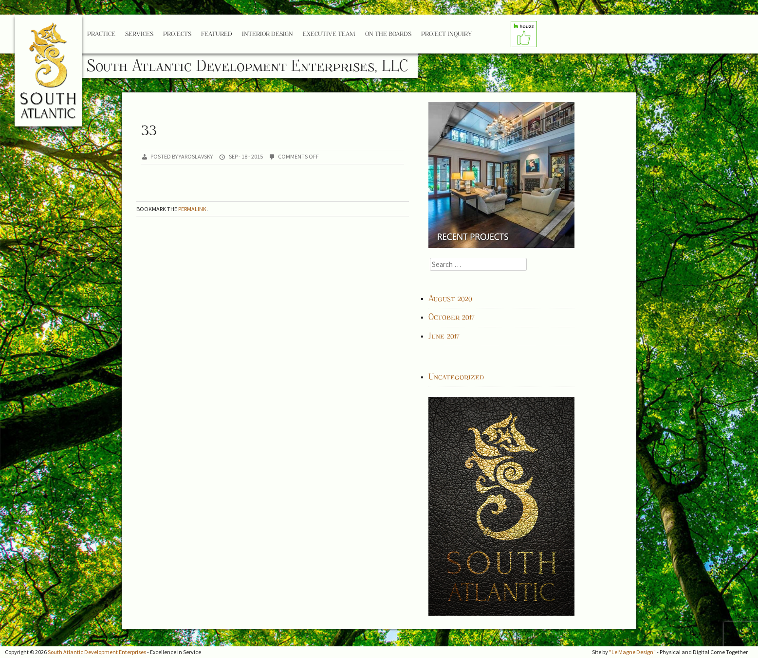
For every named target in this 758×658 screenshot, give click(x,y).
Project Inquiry (446, 33)
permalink (192, 209)
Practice (101, 33)
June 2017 (444, 336)
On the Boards (388, 33)
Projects (177, 33)
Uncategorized (456, 377)
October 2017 (451, 317)
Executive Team (329, 33)
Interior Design (267, 33)
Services (139, 33)
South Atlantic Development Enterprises (97, 652)
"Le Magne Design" (632, 652)
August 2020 (450, 298)
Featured (216, 33)
